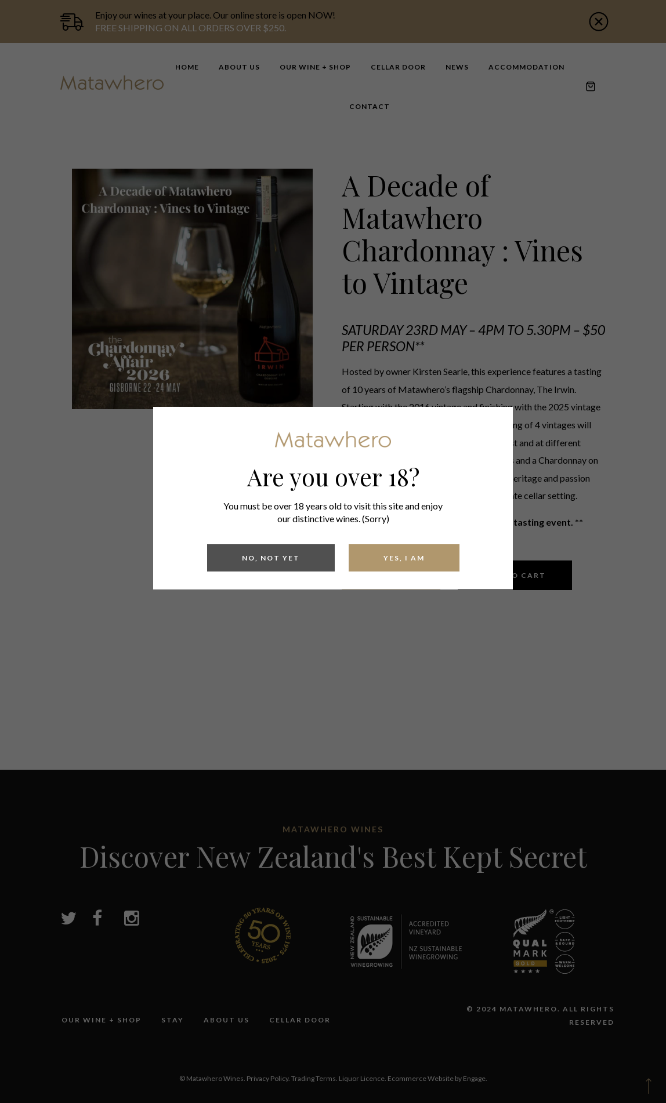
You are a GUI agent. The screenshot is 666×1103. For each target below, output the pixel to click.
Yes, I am (404, 558)
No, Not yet (271, 558)
